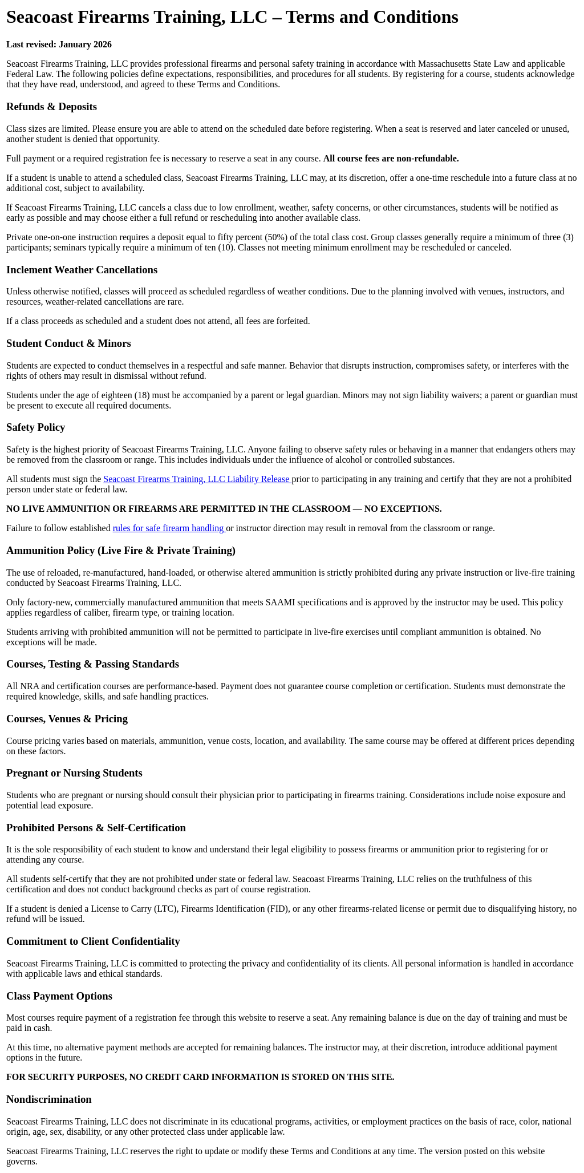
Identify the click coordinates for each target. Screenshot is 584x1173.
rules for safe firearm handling (169, 528)
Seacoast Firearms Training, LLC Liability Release (197, 479)
